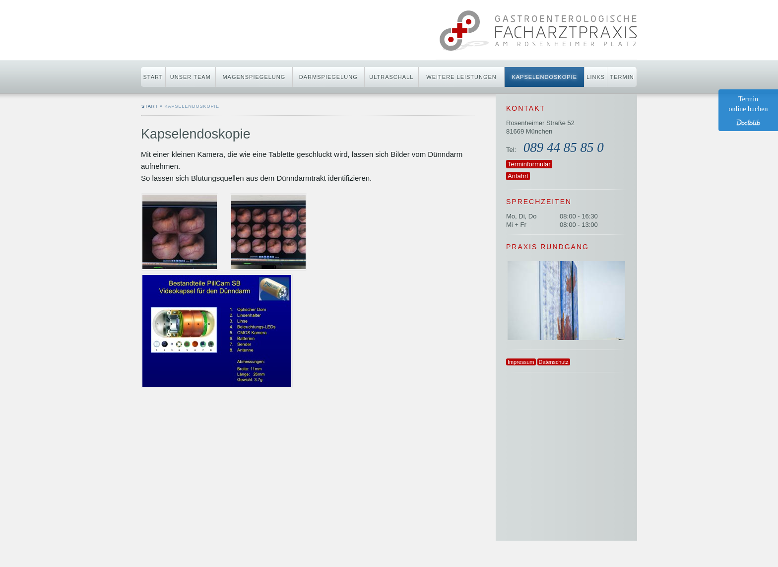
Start (153, 77)
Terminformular (529, 164)
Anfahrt (518, 176)
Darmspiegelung (328, 77)
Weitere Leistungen (461, 77)
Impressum (521, 362)
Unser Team (190, 77)
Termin (622, 77)
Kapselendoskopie (544, 77)
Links (595, 77)
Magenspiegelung (253, 77)
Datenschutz (554, 362)
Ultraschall (391, 77)
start (149, 106)
